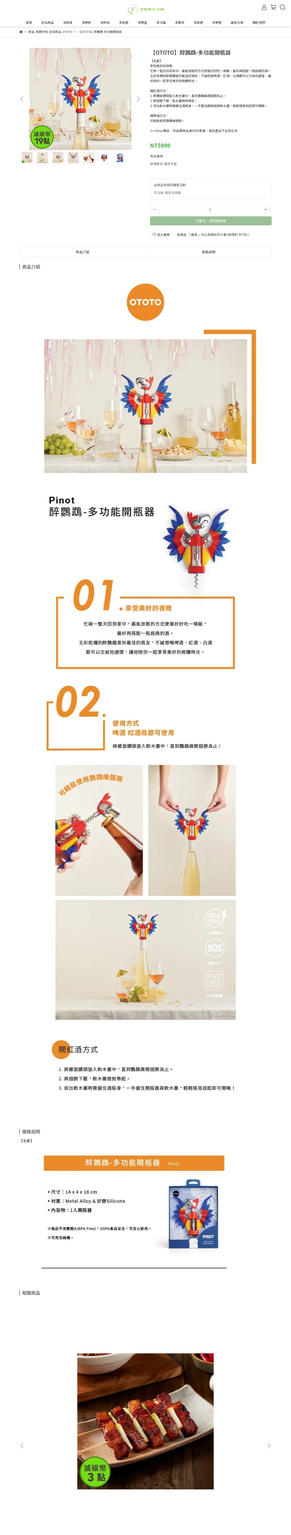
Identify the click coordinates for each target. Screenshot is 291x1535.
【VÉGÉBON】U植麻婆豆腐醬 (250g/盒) (114, 1373)
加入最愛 (161, 234)
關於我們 (259, 22)
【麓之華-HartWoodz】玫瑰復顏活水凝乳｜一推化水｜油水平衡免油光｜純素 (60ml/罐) (176, 1373)
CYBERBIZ (126, 1523)
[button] (138, 99)
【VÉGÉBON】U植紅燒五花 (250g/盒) (50, 1373)
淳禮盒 (142, 22)
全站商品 (47, 22)
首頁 (29, 22)
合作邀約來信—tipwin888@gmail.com (72, 1506)
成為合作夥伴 (28, 1506)
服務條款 (65, 1489)
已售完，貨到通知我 (211, 220)
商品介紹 (82, 251)
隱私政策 (47, 1489)
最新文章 (237, 22)
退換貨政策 (27, 1489)
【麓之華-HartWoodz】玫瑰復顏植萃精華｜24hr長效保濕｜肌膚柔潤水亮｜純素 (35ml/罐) (238, 1373)
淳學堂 (217, 22)
